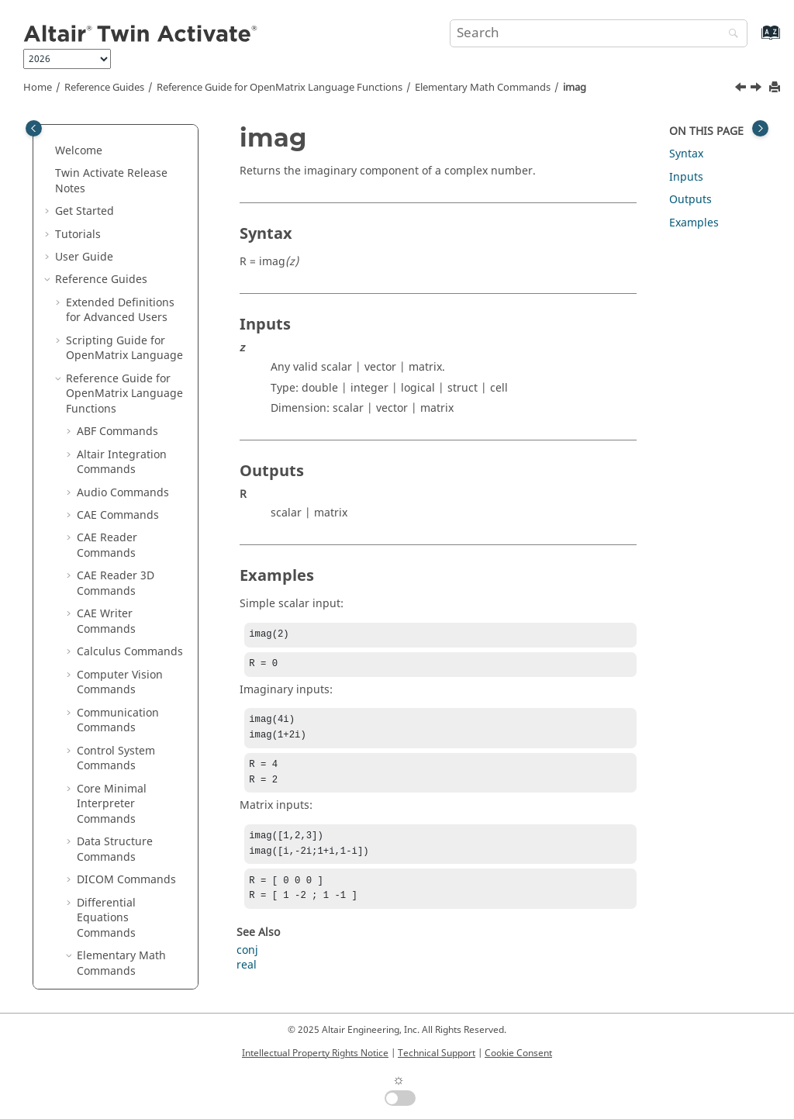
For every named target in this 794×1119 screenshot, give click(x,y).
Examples (694, 223)
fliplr (100, 203)
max (98, 863)
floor (100, 248)
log (96, 749)
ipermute (112, 407)
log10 (102, 818)
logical (105, 841)
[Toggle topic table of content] (760, 128)
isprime (107, 590)
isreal (102, 613)
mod (99, 954)
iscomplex (114, 453)
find (98, 134)
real (246, 980)
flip (96, 179)
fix (94, 157)
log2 (99, 795)
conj (247, 966)
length (105, 727)
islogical (109, 544)
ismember (114, 567)
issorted (108, 635)
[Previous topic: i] (742, 89)
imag (574, 88)
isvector (108, 658)
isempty (108, 476)
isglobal (108, 521)
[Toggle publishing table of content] (34, 128)
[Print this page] (776, 88)
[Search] (729, 34)
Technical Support (436, 1053)
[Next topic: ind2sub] (757, 89)
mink (100, 932)
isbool (103, 430)
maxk (101, 886)
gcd (97, 271)
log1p (102, 772)
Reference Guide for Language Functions (279, 88)
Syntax (686, 154)
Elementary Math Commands (483, 88)
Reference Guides (104, 88)
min (98, 909)
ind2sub (109, 362)
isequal (107, 499)
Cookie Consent (518, 1053)
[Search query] (598, 33)
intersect (110, 385)
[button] (81, 134)
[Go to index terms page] (754, 40)
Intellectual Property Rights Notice (315, 1053)
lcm (97, 704)
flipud (103, 225)
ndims (104, 977)
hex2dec (109, 293)
